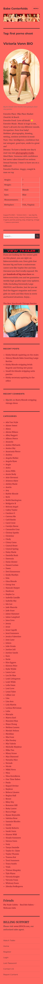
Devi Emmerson (13, 571)
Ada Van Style (12, 422)
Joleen (8, 643)
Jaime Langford (13, 617)
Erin (7, 578)
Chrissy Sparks (12, 532)
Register (7, 952)
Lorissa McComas (13, 708)
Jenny (8, 623)
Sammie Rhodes (13, 821)
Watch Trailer (9, 940)
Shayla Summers (13, 838)
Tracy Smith (11, 864)
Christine (10, 536)
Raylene (9, 789)
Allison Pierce (12, 438)
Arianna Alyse (12, 481)
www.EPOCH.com (21, 926)
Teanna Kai (11, 857)
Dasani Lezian (12, 565)
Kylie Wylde (11, 669)
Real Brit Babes (27, 905)
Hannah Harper (13, 588)
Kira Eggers (11, 662)
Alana (8, 429)
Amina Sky (10, 448)
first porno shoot (31, 217)
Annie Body (11, 474)
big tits (34, 215)
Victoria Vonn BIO (18, 44)
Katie (8, 659)
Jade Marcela (11, 607)
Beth (8, 497)
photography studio (25, 153)
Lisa (7, 698)
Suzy (8, 844)
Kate (8, 656)
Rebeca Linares (12, 792)
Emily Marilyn (12, 575)
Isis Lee (9, 604)
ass (30, 215)
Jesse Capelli (11, 630)
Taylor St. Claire (13, 851)
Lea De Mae (11, 675)
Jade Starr (10, 610)
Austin (9, 487)
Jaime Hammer (12, 614)
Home (6, 946)
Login (5, 957)
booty (11, 217)
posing (18, 220)
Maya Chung (11, 724)
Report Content (10, 974)
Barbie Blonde (12, 494)
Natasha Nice (12, 760)
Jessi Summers (12, 633)
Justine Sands (12, 653)
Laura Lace (10, 672)
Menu (35, 8)
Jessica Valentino (13, 636)
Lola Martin (11, 704)
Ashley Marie (11, 484)
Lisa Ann (10, 701)
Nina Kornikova (13, 776)
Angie (8, 464)
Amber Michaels (13, 445)
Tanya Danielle (12, 847)
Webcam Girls (9, 908)
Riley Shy (10, 802)
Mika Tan (10, 750)
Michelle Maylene (14, 747)
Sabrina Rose (11, 818)
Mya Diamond (12, 756)
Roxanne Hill (11, 805)
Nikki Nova (11, 769)
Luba (8, 711)
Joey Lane (10, 640)
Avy (7, 490)
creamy (22, 217)
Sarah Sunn (11, 831)
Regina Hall (11, 795)
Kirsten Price (11, 666)
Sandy (8, 825)
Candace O (10, 513)
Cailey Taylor (11, 510)
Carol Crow (10, 523)
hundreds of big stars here (19, 274)
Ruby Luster (11, 808)
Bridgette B (11, 503)
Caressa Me (11, 516)
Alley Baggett (12, 435)
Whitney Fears (12, 883)
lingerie (6, 220)
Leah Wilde (11, 682)
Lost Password (10, 963)
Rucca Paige (11, 812)
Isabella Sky (11, 601)
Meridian (10, 734)
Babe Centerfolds (15, 8)
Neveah (9, 763)
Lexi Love (10, 688)
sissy (23, 220)
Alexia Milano (12, 432)
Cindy (8, 539)
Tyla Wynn (10, 873)
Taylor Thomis (12, 854)
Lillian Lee (10, 695)
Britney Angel (12, 507)
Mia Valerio (11, 743)
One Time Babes (13, 779)
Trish (8, 867)
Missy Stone (11, 753)
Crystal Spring (12, 549)
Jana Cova (10, 620)
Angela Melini (12, 458)
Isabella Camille (13, 597)
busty (16, 217)
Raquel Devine (12, 786)
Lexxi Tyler (11, 692)
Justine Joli (10, 649)
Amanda (9, 442)
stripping (29, 220)
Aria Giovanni (12, 477)
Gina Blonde (11, 581)
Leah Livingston (13, 679)
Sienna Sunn (11, 841)
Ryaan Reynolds (13, 815)
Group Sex (10, 584)
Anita (8, 468)
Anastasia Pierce (13, 451)
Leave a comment (12, 222)
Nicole (8, 766)
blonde (6, 217)
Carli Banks (11, 519)
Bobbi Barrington (13, 500)
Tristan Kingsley (13, 870)
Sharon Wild (11, 834)
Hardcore (10, 591)
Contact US (8, 969)
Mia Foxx (10, 737)
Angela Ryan (11, 461)
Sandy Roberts (12, 828)
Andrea (9, 455)
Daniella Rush (12, 555)
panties (12, 220)
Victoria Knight (13, 877)
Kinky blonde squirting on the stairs (22, 355)
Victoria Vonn (22, 215)
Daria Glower (11, 562)
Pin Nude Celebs (10, 905)
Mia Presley (11, 740)
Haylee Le (10, 594)
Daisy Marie (11, 552)
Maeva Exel (11, 717)
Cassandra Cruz (12, 529)
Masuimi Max (12, 721)
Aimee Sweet (11, 425)
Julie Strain (11, 646)
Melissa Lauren (12, 727)
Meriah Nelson (12, 730)
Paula (8, 782)
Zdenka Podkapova (14, 886)
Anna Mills (10, 471)
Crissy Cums (11, 542)
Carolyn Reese (12, 526)
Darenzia (10, 558)
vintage (36, 220)
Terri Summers (12, 860)
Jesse (8, 627)
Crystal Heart (12, 545)
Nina (8, 773)
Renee (8, 799)
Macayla (9, 714)
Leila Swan (10, 685)
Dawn (8, 568)
